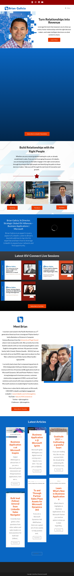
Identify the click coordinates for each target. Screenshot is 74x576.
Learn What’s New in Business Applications (59, 494)
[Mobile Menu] (67, 8)
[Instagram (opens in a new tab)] (35, 2)
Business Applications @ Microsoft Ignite (37, 440)
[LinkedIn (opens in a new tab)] (39, 2)
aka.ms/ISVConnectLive (24, 397)
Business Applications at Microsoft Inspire (15, 447)
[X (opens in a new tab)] (32, 2)
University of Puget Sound (29, 340)
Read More (15, 483)
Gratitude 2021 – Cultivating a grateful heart (58, 442)
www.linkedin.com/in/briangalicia (24, 394)
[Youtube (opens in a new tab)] (42, 2)
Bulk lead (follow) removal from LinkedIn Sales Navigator (15, 506)
